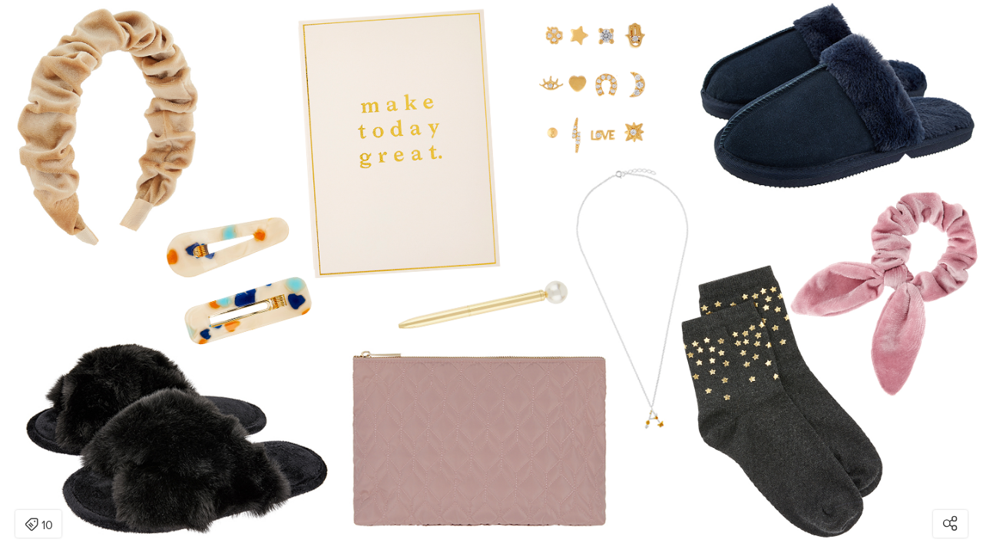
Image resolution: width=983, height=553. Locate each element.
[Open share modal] (950, 524)
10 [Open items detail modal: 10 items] (39, 525)
